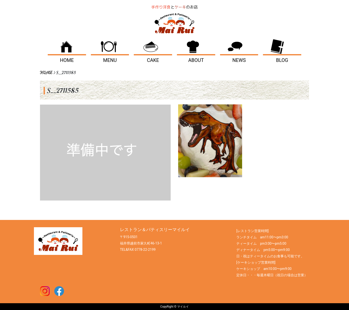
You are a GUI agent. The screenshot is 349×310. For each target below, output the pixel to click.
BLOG (282, 60)
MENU (110, 60)
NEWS (239, 60)
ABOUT (196, 60)
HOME (67, 60)
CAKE (153, 60)
